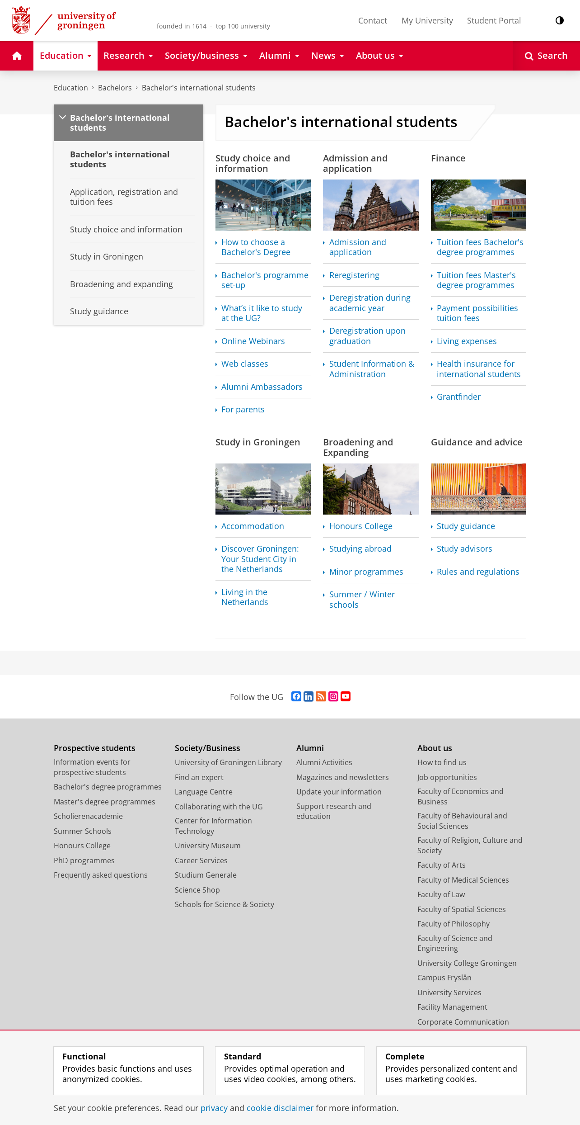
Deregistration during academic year (370, 303)
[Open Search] (546, 56)
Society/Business (207, 748)
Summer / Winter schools (362, 599)
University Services (449, 992)
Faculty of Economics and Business (460, 796)
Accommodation (252, 526)
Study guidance (466, 526)
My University (427, 20)
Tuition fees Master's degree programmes (476, 280)
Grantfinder (459, 397)
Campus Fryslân (444, 978)
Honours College (361, 526)
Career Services (201, 860)
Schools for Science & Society (224, 904)
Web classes (244, 364)
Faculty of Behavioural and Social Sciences (462, 821)
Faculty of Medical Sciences (463, 880)
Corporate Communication (463, 1022)
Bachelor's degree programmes (108, 787)
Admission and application (355, 163)
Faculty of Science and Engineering (454, 943)
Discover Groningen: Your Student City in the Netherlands (260, 559)
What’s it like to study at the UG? (261, 313)
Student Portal (494, 20)
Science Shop (197, 890)
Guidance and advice (477, 441)
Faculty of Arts (441, 865)
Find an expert (199, 777)
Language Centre (204, 792)
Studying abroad (360, 549)
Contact (372, 20)
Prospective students (95, 748)
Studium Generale (206, 875)
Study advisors (464, 549)
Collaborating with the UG (219, 807)
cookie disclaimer (280, 1107)
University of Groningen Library (228, 762)
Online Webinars (253, 341)
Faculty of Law (441, 894)
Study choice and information (252, 163)
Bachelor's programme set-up (265, 280)
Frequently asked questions (101, 875)
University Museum (208, 846)
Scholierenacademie (88, 816)
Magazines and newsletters (342, 777)
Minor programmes (366, 572)
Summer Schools (83, 831)
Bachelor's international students (199, 88)
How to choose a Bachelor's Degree (255, 247)
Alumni (310, 748)
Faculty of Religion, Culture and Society (470, 845)
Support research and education (333, 811)
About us (434, 748)
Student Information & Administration (371, 369)
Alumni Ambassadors (262, 387)
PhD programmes (84, 860)
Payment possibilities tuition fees (477, 313)
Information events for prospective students (92, 767)
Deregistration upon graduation (367, 336)
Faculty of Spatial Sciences (461, 909)
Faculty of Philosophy (453, 924)
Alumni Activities (324, 762)
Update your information (339, 792)
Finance (448, 157)
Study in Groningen (257, 441)
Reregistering (354, 275)
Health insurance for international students (479, 369)
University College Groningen (467, 963)
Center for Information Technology (213, 826)
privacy (214, 1107)
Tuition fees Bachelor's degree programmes (480, 247)
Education (71, 88)
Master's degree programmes (104, 802)
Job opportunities (447, 777)
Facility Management (452, 1007)
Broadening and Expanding (358, 447)
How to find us (442, 762)
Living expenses (467, 341)
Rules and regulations (478, 572)
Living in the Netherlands (244, 597)
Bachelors (115, 88)
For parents (243, 409)
